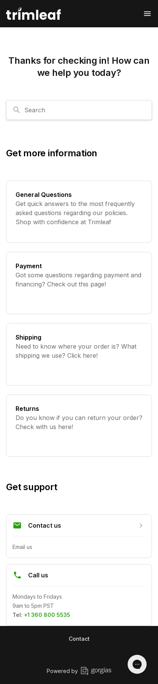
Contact (79, 638)
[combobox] (79, 110)
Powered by (79, 671)
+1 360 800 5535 (47, 615)
